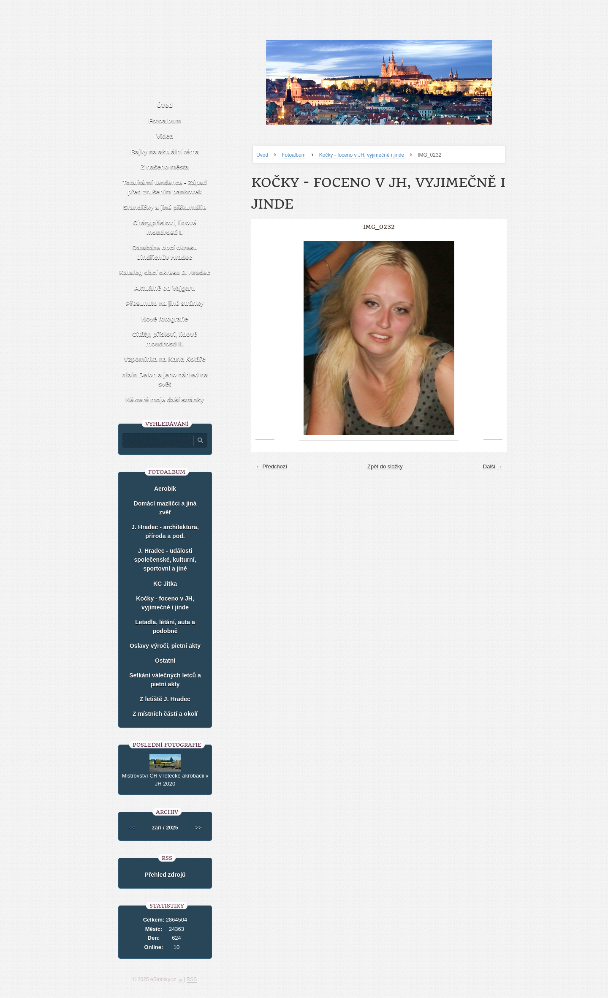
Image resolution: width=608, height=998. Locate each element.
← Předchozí (271, 466)
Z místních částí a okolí (165, 713)
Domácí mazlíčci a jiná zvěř (165, 508)
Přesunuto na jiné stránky (164, 303)
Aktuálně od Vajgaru (164, 287)
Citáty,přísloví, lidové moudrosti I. (164, 227)
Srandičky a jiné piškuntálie (164, 207)
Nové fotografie (164, 318)
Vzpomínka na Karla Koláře (164, 358)
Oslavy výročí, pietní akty (165, 645)
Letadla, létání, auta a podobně (165, 626)
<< (132, 827)
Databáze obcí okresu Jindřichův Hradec (164, 252)
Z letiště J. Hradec (165, 699)
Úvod (262, 155)
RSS (192, 979)
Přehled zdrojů (164, 874)
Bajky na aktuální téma (164, 151)
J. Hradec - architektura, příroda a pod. (165, 531)
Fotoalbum (294, 155)
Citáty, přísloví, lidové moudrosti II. (164, 338)
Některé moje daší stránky (164, 399)
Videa (164, 135)
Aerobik (165, 488)
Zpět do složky (385, 466)
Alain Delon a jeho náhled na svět (165, 379)
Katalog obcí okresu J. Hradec (164, 272)
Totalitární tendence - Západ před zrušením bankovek (165, 187)
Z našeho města (164, 166)
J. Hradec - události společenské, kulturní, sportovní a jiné (165, 559)
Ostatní (165, 660)
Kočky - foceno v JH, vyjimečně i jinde (361, 155)
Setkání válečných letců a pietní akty (165, 680)
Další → (492, 466)
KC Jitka (165, 583)
